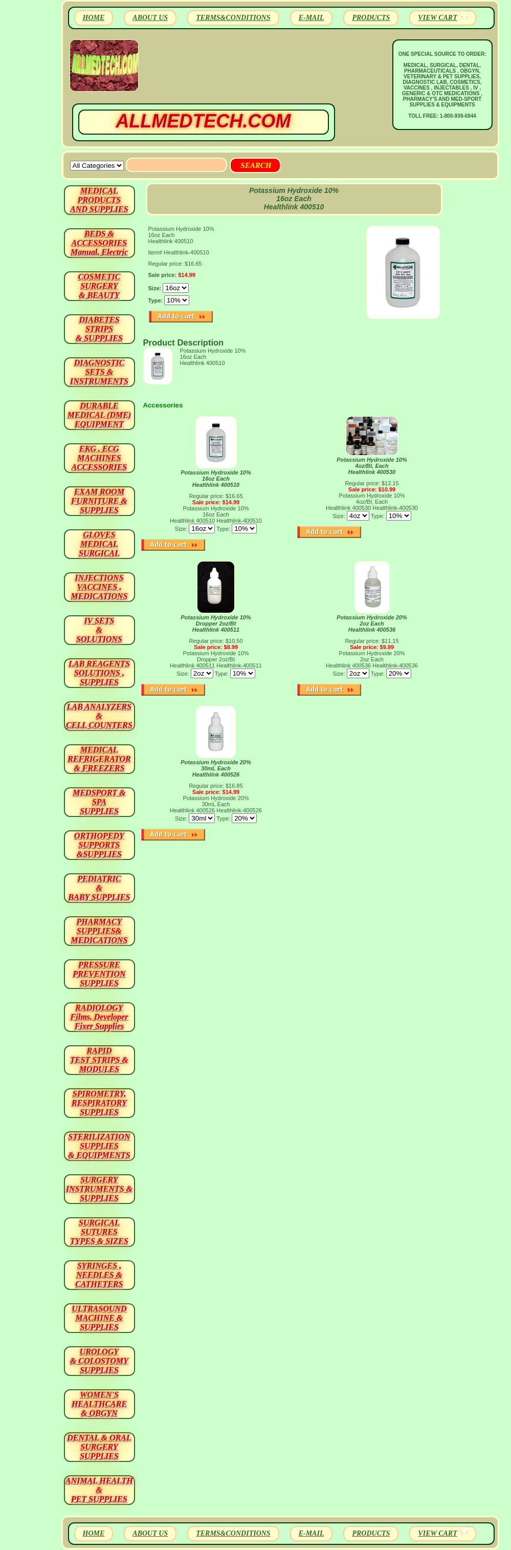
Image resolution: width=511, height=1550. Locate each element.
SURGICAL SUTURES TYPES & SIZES (99, 1231)
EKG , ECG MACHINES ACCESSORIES (99, 457)
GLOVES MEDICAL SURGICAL (99, 543)
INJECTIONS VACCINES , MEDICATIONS (99, 586)
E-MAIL (311, 17)
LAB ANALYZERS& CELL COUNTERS (99, 715)
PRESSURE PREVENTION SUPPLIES (99, 973)
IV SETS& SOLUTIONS (99, 629)
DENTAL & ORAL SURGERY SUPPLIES (99, 1446)
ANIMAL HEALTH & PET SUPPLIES (99, 1489)
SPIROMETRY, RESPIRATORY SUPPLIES (99, 1102)
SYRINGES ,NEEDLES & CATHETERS (99, 1274)
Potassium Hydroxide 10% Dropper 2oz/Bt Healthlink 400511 (216, 623)
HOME (94, 17)
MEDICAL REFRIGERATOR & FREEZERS (99, 758)
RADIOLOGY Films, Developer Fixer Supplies (99, 1016)
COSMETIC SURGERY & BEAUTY (99, 285)
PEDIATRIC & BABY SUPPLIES (99, 887)
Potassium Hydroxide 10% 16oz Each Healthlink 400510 (216, 478)
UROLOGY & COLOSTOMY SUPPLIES (99, 1360)
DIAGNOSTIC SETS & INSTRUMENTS (99, 371)
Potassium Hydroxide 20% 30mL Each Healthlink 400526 (216, 768)
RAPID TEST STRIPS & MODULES (99, 1059)
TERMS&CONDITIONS (233, 17)
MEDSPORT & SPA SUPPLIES (99, 801)
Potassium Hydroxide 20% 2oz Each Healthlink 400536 (372, 623)
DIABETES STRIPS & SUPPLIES (99, 328)
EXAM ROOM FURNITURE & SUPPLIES (99, 500)
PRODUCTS (371, 17)
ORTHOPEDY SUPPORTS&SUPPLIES (99, 844)
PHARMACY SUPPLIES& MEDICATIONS (99, 930)
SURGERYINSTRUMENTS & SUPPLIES (99, 1188)
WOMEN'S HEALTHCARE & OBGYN (99, 1403)
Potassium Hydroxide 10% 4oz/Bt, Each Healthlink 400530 (372, 466)
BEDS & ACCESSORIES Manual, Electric (99, 242)
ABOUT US (150, 17)
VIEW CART (437, 17)
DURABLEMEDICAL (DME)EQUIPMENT (99, 414)
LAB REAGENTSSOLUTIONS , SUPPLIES (99, 672)
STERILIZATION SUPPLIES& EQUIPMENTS (99, 1145)
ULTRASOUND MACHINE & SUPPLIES (99, 1317)
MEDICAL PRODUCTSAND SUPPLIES (99, 199)
